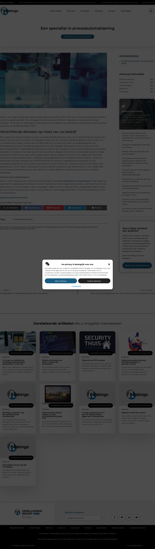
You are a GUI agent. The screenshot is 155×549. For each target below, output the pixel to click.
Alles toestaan (61, 281)
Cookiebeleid (76, 286)
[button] (109, 264)
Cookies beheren (94, 281)
